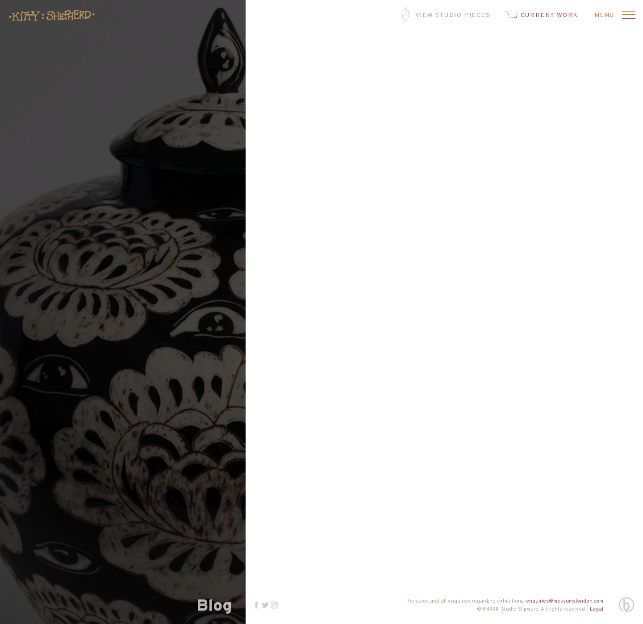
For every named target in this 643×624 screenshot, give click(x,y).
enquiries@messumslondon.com (564, 601)
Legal (596, 609)
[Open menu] (627, 16)
